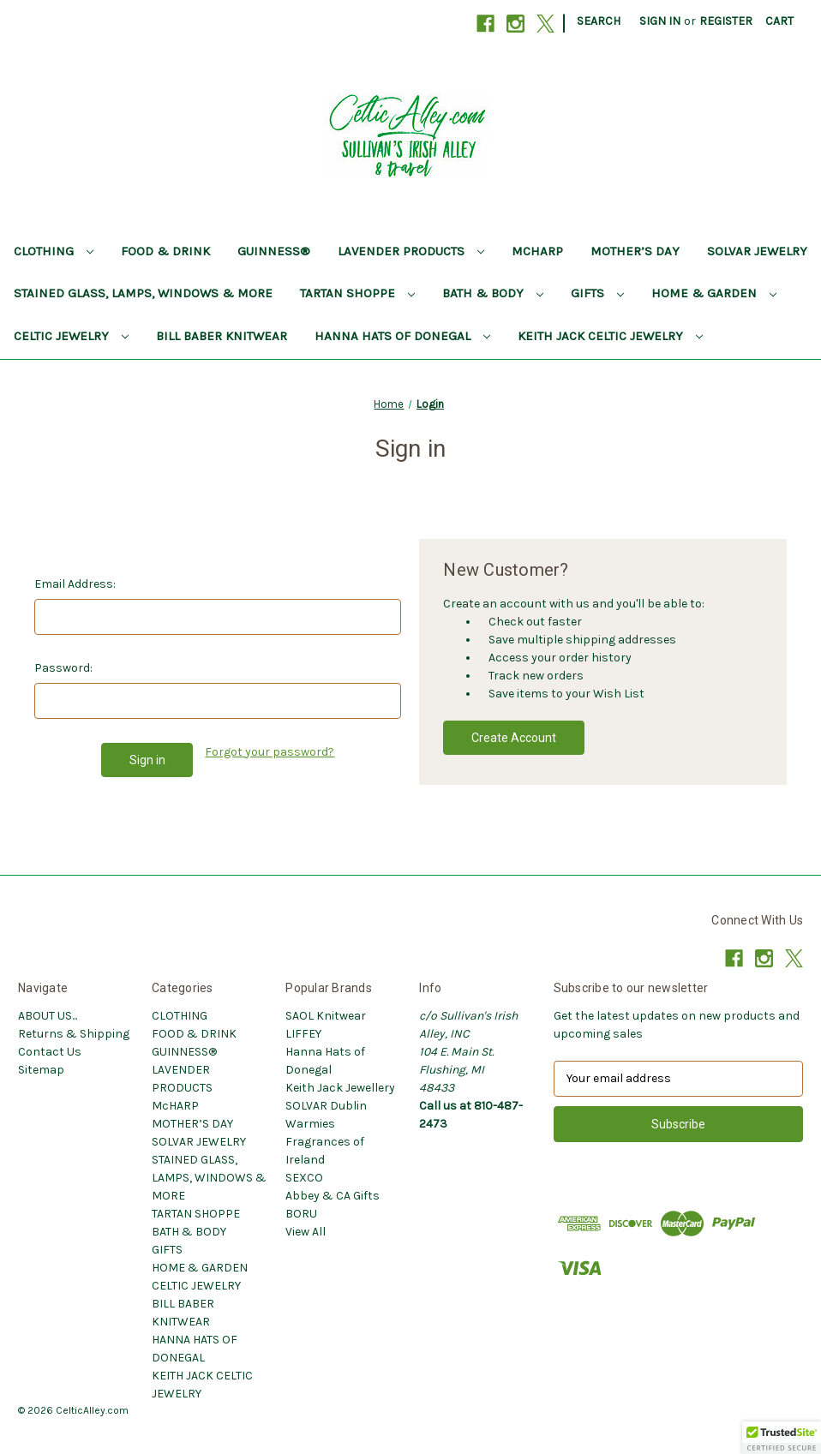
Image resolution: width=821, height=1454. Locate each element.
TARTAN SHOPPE (357, 293)
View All (305, 1231)
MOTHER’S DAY (635, 251)
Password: (63, 668)
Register (725, 21)
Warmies (310, 1123)
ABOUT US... (47, 1015)
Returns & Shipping (73, 1033)
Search (598, 21)
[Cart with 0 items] (779, 21)
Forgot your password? (269, 752)
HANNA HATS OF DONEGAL (402, 336)
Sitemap (41, 1069)
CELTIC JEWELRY (71, 336)
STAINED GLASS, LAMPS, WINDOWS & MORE (143, 293)
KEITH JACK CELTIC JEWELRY (610, 336)
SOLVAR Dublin (326, 1105)
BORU (301, 1213)
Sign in (659, 21)
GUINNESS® (273, 251)
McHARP (537, 251)
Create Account (513, 738)
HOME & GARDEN (713, 293)
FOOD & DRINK (165, 251)
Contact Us (49, 1051)
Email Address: (75, 584)
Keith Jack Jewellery (340, 1087)
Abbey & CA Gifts (332, 1195)
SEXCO (304, 1177)
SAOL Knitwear (325, 1015)
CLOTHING (53, 251)
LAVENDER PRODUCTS (411, 251)
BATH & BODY (492, 293)
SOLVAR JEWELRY (757, 251)
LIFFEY (303, 1033)
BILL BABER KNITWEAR (221, 336)
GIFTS (597, 293)
